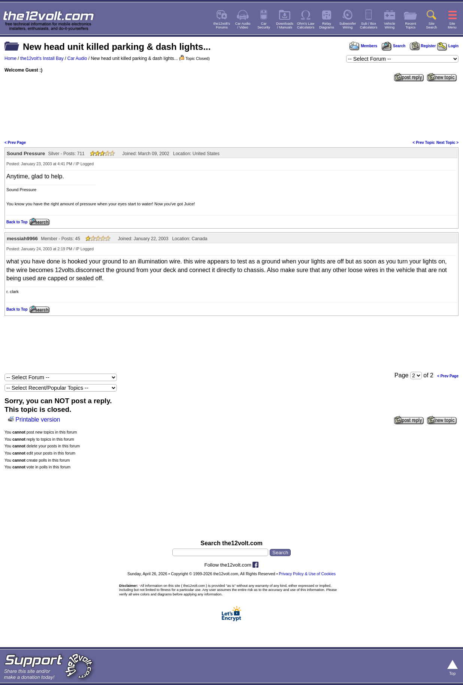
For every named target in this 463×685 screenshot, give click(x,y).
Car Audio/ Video (243, 25)
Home (10, 58)
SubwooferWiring (347, 25)
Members (363, 46)
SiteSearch (431, 25)
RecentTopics (410, 25)
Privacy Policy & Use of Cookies (307, 573)
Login (448, 46)
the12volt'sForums (222, 25)
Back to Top (16, 222)
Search (393, 46)
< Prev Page (15, 143)
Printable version (37, 419)
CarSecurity (263, 25)
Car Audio (77, 58)
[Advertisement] (231, 110)
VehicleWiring (389, 25)
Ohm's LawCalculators (306, 25)
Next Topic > (447, 143)
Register (423, 46)
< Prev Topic (424, 143)
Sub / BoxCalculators (369, 25)
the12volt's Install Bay (42, 58)
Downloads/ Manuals (284, 25)
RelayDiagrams (326, 25)
